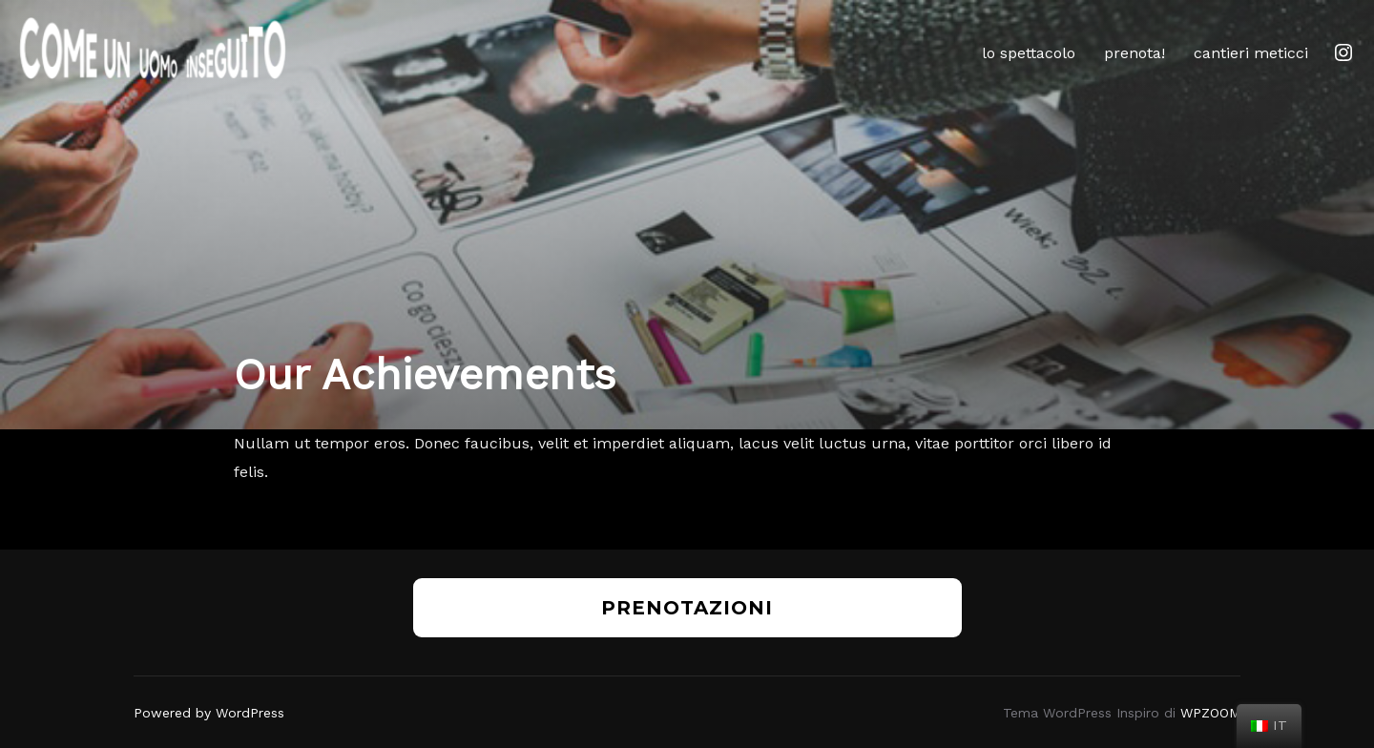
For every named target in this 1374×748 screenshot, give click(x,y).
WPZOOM (1210, 712)
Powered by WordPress (209, 712)
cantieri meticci (1251, 53)
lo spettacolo (1028, 53)
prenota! (1134, 53)
